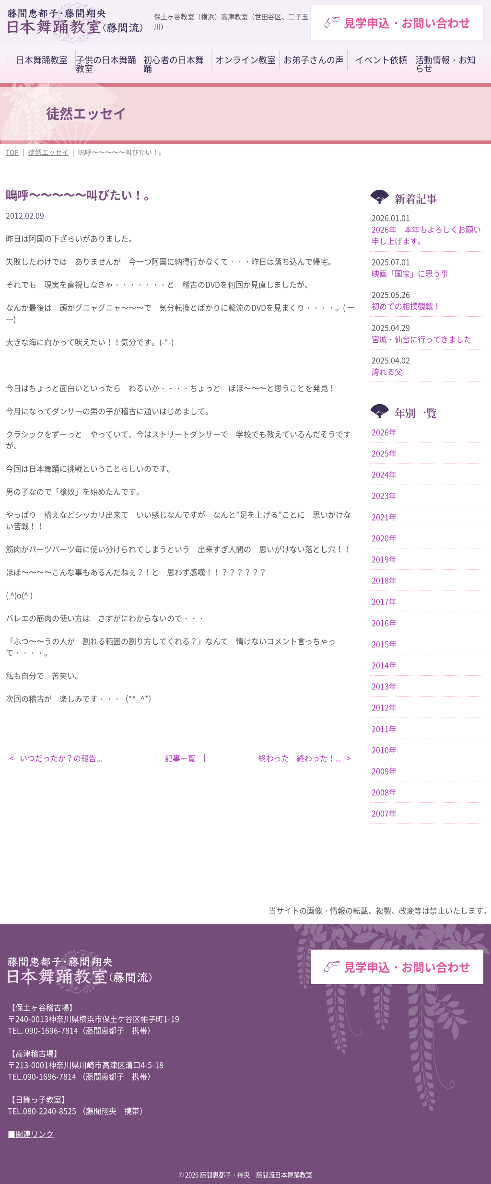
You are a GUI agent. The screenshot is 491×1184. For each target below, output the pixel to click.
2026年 (384, 432)
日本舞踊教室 (42, 60)
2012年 (384, 707)
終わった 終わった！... (300, 758)
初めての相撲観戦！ (406, 306)
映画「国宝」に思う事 (410, 273)
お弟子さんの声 (313, 60)
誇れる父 (387, 371)
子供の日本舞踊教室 (106, 64)
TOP (12, 152)
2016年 (384, 622)
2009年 (384, 771)
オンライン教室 (245, 60)
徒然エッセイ (48, 152)
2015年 (384, 644)
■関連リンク (31, 1133)
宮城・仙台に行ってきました (421, 339)
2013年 (384, 686)
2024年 (384, 474)
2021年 (384, 516)
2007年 (384, 813)
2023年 (384, 495)
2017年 (384, 601)
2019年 (384, 559)
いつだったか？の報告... (60, 758)
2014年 (384, 665)
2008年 (384, 792)
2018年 (384, 580)
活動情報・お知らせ (445, 64)
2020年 (384, 538)
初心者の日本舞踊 (173, 64)
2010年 (384, 749)
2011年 (384, 728)
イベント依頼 (381, 60)
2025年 (384, 453)
